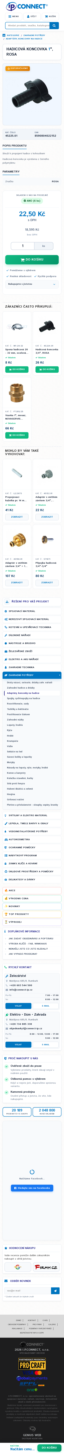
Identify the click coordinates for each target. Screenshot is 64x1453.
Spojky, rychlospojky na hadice (23, 698)
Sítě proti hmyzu (16, 783)
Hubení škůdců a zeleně (20, 789)
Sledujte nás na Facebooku (32, 1188)
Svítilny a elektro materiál (28, 815)
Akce (12, 890)
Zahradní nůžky (15, 719)
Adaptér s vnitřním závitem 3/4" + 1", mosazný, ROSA (16, 564)
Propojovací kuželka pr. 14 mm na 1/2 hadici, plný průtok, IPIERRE (16, 499)
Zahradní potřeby (34, 35)
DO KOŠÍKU (32, 259)
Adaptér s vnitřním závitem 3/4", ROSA (46, 499)
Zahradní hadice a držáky (20, 688)
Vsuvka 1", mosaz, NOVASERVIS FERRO (15, 417)
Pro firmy (37, 1324)
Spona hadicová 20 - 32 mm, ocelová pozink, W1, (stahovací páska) (16, 351)
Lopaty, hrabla (15, 725)
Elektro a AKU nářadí (23, 659)
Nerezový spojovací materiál (29, 619)
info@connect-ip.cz (20, 990)
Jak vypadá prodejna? (23, 954)
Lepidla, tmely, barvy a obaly (28, 823)
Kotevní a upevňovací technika (30, 627)
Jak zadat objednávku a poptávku (31, 938)
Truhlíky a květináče (18, 709)
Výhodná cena (18, 898)
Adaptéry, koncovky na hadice (24, 38)
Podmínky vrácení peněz (40, 1328)
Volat (18, 1005)
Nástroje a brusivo (22, 643)
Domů (18, 1320)
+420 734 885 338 (20, 1024)
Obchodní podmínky (17, 1324)
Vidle (10, 746)
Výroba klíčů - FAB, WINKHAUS (28, 943)
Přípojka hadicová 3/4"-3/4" (45, 564)
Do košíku (49, 1448)
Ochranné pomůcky (22, 847)
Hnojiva (11, 794)
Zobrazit (17, 517)
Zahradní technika (21, 667)
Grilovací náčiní (15, 799)
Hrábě (10, 736)
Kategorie (13, 35)
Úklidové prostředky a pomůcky (31, 871)
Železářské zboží (20, 651)
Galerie (52, 1324)
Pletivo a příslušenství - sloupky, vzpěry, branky (32, 805)
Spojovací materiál (22, 611)
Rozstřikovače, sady (18, 703)
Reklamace (17, 1328)
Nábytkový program (23, 855)
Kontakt (32, 1320)
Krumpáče (12, 741)
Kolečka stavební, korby (20, 778)
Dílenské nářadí (19, 635)
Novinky (14, 906)
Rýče (9, 730)
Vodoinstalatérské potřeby (28, 831)
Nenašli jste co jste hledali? (28, 949)
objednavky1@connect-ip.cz (25, 1028)
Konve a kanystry (16, 773)
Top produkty (19, 914)
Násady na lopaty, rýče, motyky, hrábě (27, 767)
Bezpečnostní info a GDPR (32, 1333)
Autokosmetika (19, 839)
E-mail (45, 1005)
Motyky (11, 762)
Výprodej (15, 922)
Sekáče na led (14, 751)
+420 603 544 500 (20, 985)
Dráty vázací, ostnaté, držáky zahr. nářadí (29, 682)
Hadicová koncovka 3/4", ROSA (46, 351)
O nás (45, 1320)
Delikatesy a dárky (22, 879)
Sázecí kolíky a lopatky (19, 757)
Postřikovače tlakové (18, 714)
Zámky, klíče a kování (23, 863)
